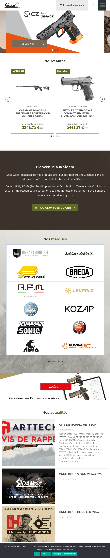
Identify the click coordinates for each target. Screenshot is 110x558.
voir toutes (53, 361)
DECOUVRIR (28, 43)
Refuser (45, 554)
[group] (30, 253)
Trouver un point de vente (53, 207)
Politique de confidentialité (65, 554)
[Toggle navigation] (102, 5)
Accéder (54, 386)
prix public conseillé (32, 126)
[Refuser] (106, 550)
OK (37, 554)
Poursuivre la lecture (68, 461)
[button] (52, 50)
